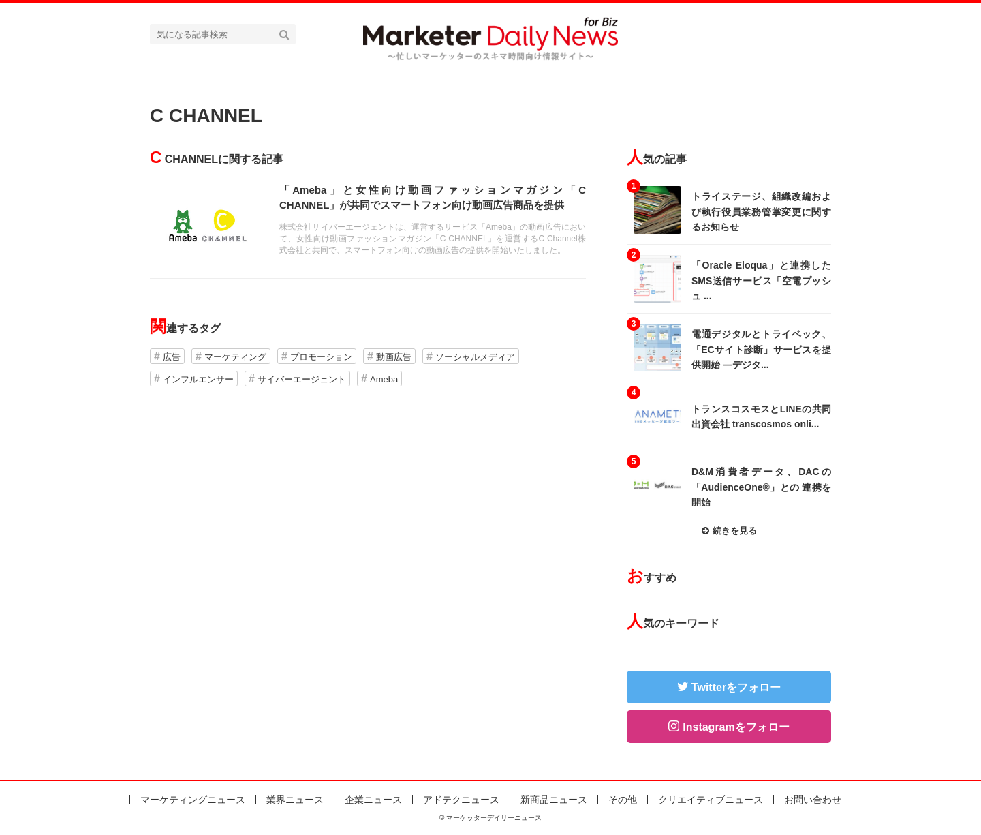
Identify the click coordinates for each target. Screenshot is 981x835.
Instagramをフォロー (736, 727)
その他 (622, 799)
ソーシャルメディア (475, 357)
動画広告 (393, 357)
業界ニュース (295, 799)
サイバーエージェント (302, 379)
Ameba (384, 379)
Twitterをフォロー (736, 687)
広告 (172, 357)
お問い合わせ (812, 799)
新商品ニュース (553, 799)
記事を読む (368, 223)
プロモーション (321, 357)
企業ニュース (373, 799)
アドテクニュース (461, 799)
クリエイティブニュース (710, 799)
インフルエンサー (198, 379)
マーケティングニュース (192, 799)
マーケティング (235, 357)
